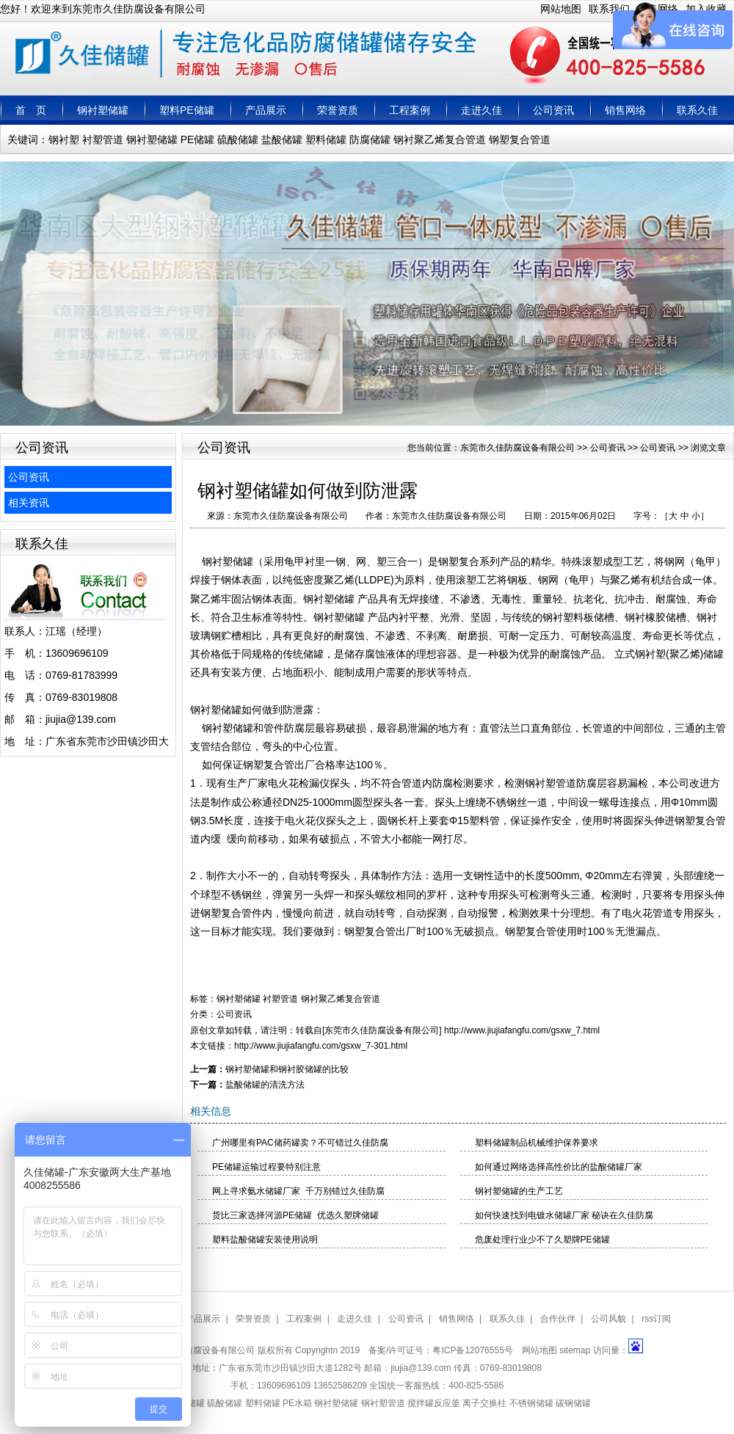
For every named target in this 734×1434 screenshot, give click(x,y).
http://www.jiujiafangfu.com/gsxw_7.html (522, 1030)
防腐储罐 (369, 139)
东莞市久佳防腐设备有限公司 (517, 448)
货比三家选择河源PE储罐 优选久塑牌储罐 (295, 1215)
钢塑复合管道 (519, 139)
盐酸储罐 (281, 139)
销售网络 (625, 110)
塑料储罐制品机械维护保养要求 (536, 1143)
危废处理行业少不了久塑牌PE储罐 (542, 1239)
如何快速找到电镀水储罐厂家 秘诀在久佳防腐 (564, 1215)
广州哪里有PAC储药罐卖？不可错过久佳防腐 (300, 1143)
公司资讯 (553, 110)
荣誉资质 (337, 110)
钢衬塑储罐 (102, 110)
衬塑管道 (102, 139)
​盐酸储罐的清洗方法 (265, 1085)
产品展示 (265, 110)
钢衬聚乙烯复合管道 (439, 139)
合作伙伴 (557, 1319)
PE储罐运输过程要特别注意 (266, 1167)
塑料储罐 (325, 139)
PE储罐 (198, 139)
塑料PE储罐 (186, 110)
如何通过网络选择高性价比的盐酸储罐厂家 (558, 1167)
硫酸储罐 (237, 139)
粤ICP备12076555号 (472, 1350)
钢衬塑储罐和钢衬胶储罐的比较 (287, 1069)
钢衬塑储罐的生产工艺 (519, 1191)
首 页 (30, 110)
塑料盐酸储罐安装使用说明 (265, 1239)
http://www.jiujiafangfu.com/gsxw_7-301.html (320, 1046)
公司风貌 (608, 1319)
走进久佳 (481, 110)
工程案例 (409, 110)
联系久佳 (697, 110)
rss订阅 (656, 1319)
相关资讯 (28, 503)
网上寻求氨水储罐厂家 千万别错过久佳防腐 (298, 1191)
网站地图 (560, 9)
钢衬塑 (63, 139)
